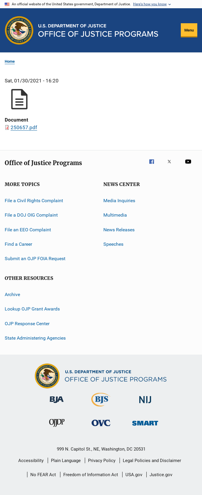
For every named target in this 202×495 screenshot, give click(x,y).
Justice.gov (161, 474)
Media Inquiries (119, 200)
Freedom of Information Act (90, 474)
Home (10, 61)
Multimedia (115, 215)
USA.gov (133, 474)
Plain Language (66, 460)
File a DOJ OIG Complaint (31, 215)
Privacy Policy (101, 460)
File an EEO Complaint (28, 229)
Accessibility (31, 460)
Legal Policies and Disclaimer (152, 460)
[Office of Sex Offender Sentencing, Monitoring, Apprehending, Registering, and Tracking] (145, 426)
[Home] (98, 30)
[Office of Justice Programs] (19, 30)
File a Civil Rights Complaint (34, 200)
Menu (189, 30)
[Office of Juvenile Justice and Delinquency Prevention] (56, 428)
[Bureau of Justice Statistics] (100, 408)
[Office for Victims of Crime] (101, 427)
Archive (12, 294)
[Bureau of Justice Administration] (57, 404)
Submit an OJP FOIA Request (35, 258)
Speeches (113, 244)
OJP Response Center (27, 323)
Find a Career (18, 244)
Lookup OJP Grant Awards (32, 309)
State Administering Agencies (35, 338)
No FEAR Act (43, 474)
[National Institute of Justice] (145, 404)
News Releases (119, 229)
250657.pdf (24, 127)
